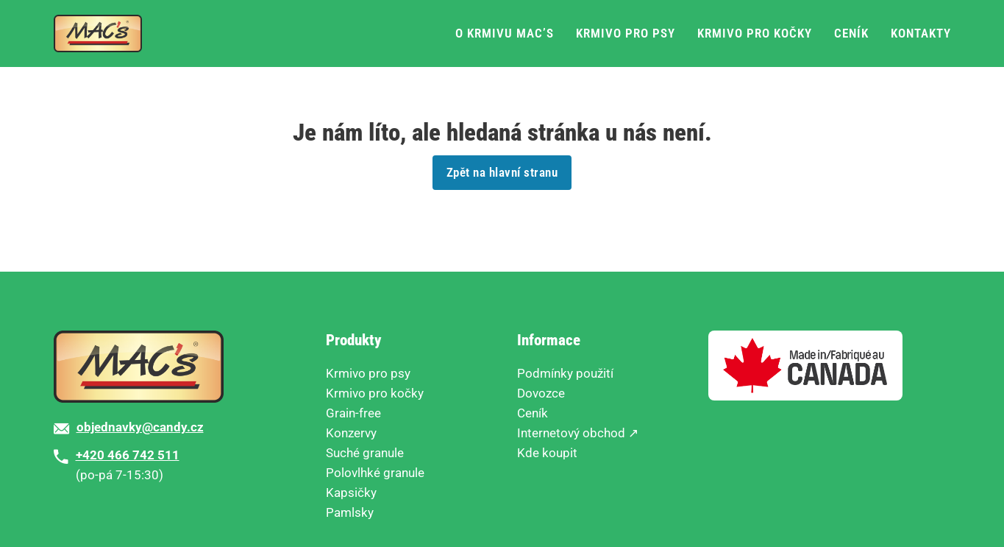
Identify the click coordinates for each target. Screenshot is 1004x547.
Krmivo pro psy (625, 33)
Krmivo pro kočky (754, 33)
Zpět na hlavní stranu (502, 172)
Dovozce (541, 393)
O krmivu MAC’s (504, 33)
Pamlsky (350, 512)
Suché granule (365, 452)
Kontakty (921, 33)
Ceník (851, 33)
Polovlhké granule (375, 472)
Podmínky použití (565, 373)
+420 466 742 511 (127, 455)
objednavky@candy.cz (140, 427)
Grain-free (353, 413)
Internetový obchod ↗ (577, 433)
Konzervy (351, 433)
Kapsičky (351, 492)
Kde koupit (547, 452)
